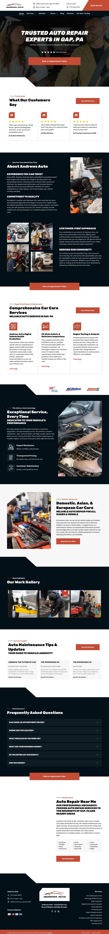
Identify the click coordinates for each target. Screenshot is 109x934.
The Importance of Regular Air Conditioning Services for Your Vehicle (54, 662)
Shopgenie (49, 933)
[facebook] (52, 911)
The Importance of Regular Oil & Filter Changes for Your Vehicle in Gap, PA (86, 662)
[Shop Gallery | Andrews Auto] (23, 603)
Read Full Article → (16, 677)
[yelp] (55, 911)
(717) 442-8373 (75, 7)
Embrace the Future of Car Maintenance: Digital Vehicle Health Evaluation (22, 662)
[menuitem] (21, 13)
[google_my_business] (58, 911)
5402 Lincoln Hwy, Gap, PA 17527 (47, 4)
